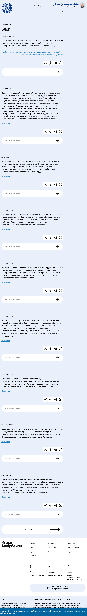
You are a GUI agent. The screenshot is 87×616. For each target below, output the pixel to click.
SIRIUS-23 (33, 556)
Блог (31, 548)
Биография (71, 544)
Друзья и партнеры (74, 552)
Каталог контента (55, 552)
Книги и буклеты (73, 548)
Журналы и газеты (37, 552)
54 (31, 529)
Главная (33, 544)
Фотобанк (52, 548)
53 (25, 529)
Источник (5, 123)
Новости (51, 544)
